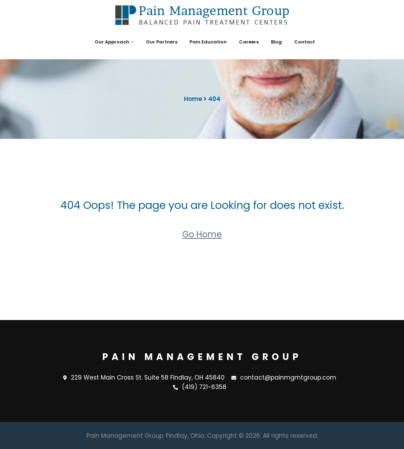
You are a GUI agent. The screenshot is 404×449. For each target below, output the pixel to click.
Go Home (202, 234)
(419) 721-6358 (199, 387)
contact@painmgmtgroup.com (283, 377)
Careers (249, 42)
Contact (304, 42)
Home (193, 99)
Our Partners (161, 42)
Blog (276, 42)
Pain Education (208, 42)
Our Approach (112, 42)
